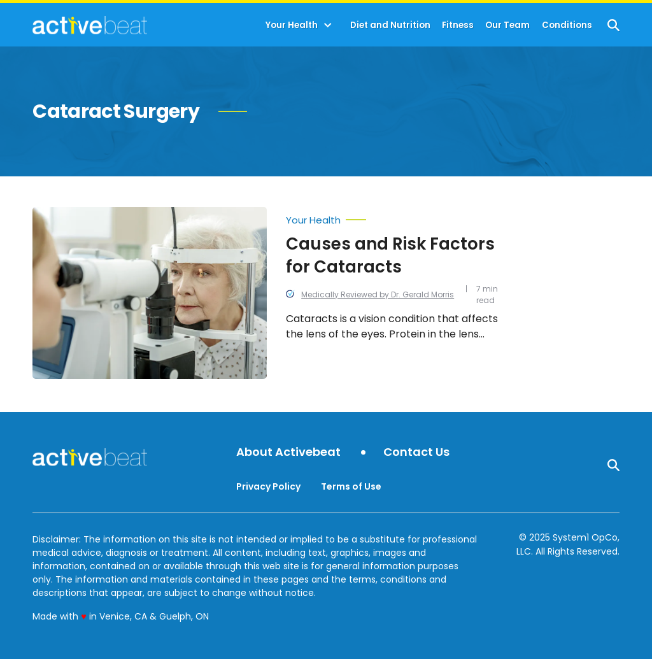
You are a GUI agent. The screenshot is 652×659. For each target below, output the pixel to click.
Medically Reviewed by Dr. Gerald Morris (377, 294)
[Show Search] (613, 25)
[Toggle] (328, 25)
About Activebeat (288, 452)
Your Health (292, 25)
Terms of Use (351, 486)
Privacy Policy (268, 486)
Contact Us (416, 452)
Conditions (567, 25)
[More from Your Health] (394, 217)
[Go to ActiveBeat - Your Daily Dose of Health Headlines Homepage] (89, 25)
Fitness (458, 25)
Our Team (507, 25)
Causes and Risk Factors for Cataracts (390, 255)
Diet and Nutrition (390, 25)
